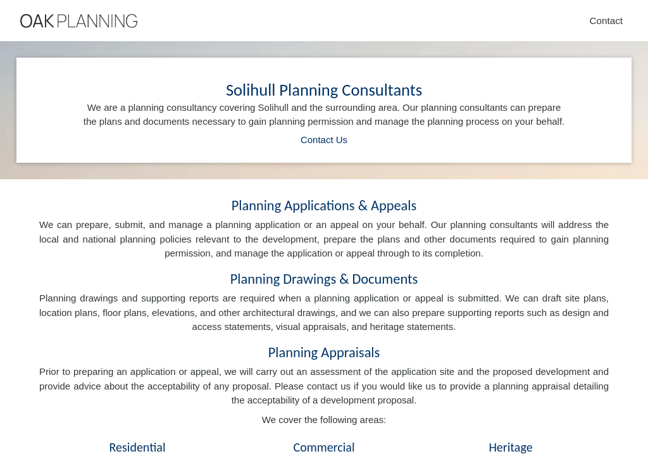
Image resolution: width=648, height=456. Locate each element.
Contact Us (324, 139)
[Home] (78, 21)
